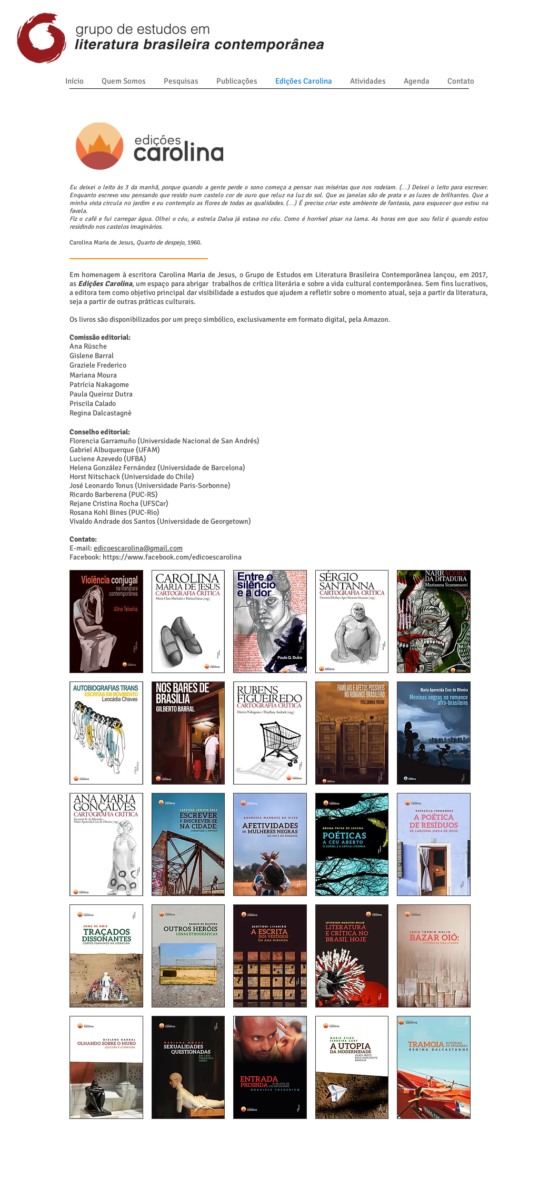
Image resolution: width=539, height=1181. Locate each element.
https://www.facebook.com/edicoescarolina (172, 557)
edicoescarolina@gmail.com (138, 548)
